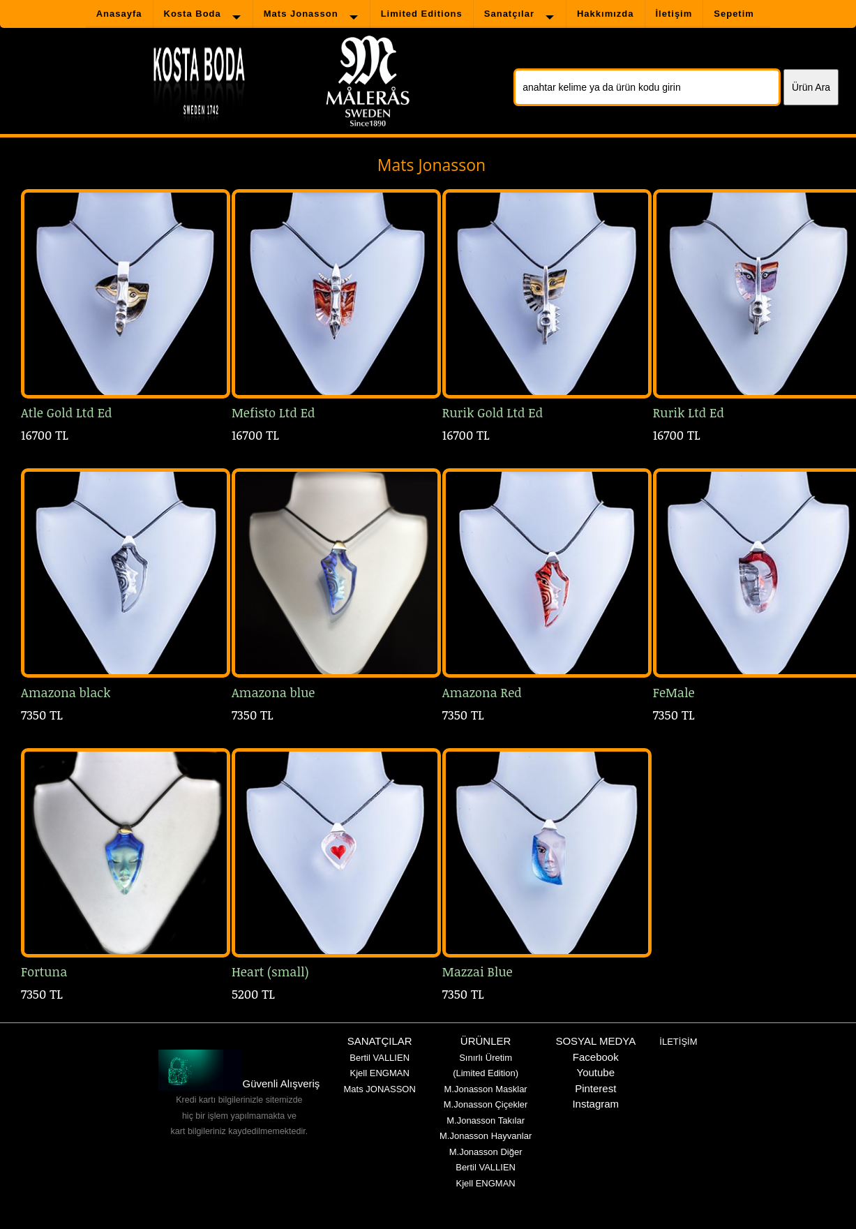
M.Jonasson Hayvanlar (486, 1136)
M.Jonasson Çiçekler (486, 1104)
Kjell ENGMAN (380, 1073)
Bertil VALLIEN (380, 1057)
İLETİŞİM (678, 1041)
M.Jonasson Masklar (485, 1089)
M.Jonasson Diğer (486, 1152)
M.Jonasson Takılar (485, 1120)
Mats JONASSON (380, 1089)
